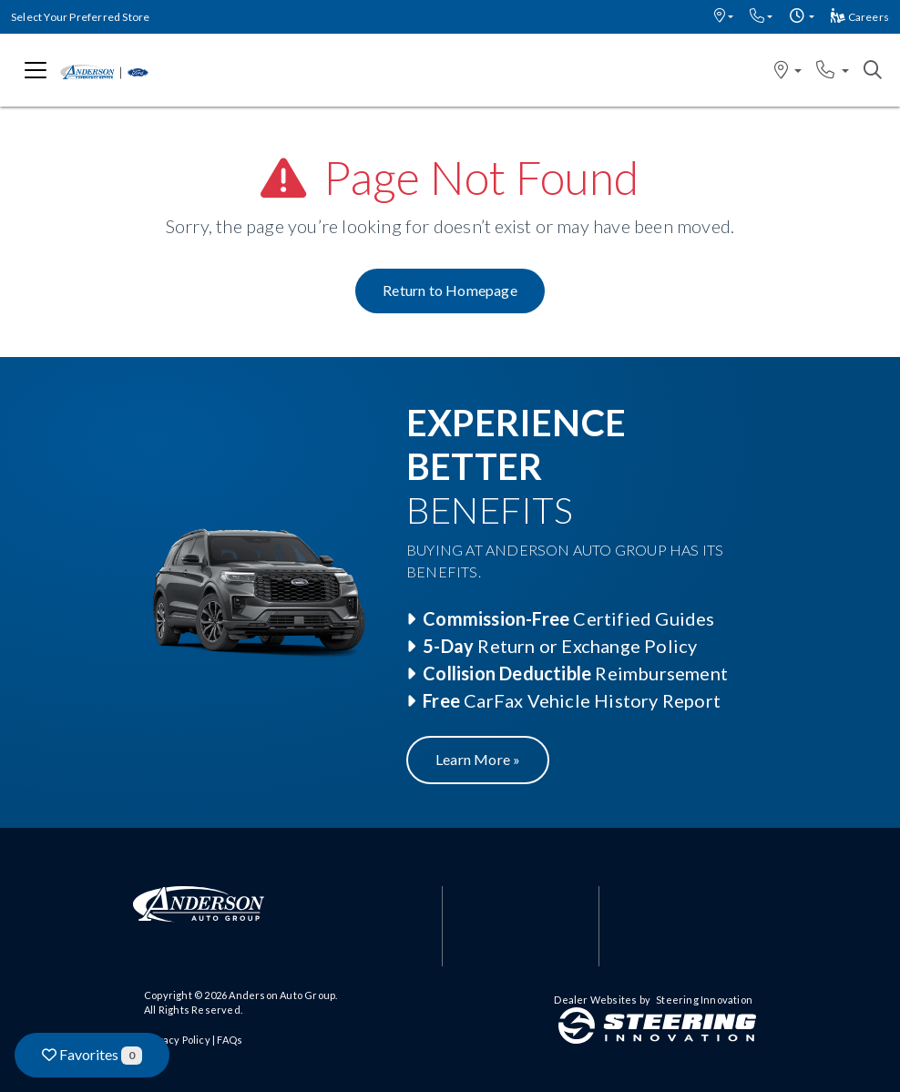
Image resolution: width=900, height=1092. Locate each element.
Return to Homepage (450, 290)
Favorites (92, 1055)
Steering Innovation (704, 999)
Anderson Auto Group (282, 995)
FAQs (229, 1040)
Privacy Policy (177, 1040)
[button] (723, 17)
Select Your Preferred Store (80, 17)
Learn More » (477, 759)
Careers (860, 17)
